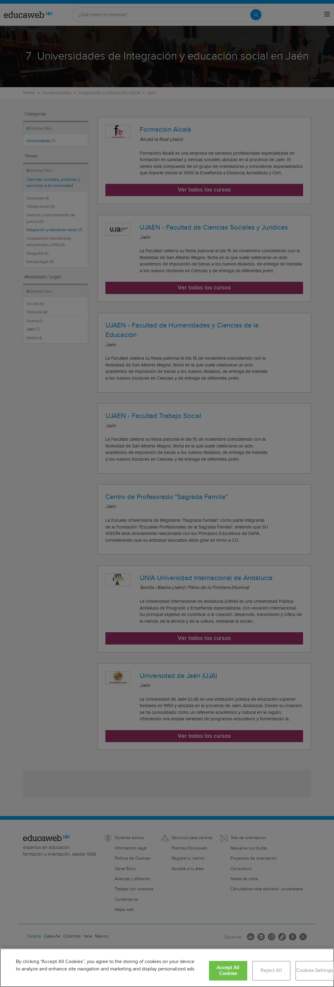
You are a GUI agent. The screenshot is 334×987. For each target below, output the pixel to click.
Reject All (271, 970)
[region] (167, 967)
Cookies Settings (314, 970)
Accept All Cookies (228, 971)
